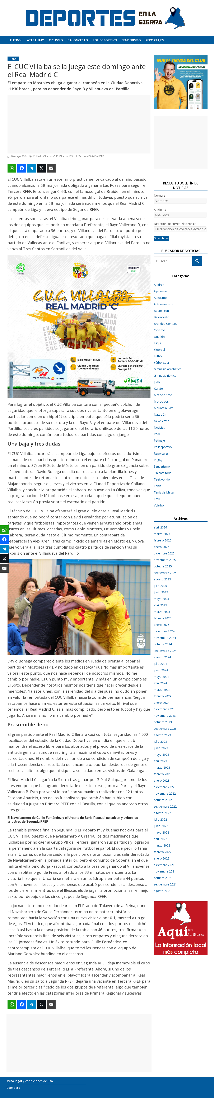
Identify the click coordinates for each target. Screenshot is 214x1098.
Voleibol (159, 505)
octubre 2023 (163, 722)
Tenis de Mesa (164, 492)
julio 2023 (160, 742)
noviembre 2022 (165, 793)
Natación (160, 414)
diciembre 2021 (164, 865)
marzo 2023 (162, 767)
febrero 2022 (162, 852)
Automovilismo (164, 304)
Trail (157, 499)
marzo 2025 (162, 612)
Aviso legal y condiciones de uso (29, 1081)
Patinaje (159, 440)
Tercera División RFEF (91, 156)
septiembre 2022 (165, 806)
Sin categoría (162, 473)
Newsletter (161, 421)
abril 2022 (160, 839)
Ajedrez (159, 285)
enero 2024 (161, 703)
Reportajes (154, 40)
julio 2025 (160, 586)
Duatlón (159, 337)
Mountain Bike (163, 408)
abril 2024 (160, 683)
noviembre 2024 (165, 638)
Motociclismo (163, 395)
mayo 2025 (161, 599)
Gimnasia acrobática (167, 369)
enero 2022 (161, 858)
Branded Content (165, 324)
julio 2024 (160, 664)
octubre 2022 (163, 800)
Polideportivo (105, 40)
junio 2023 (161, 748)
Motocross (161, 401)
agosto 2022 (162, 813)
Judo (157, 382)
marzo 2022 (162, 845)
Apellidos (160, 210)
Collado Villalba (42, 156)
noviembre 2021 (165, 871)
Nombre (159, 195)
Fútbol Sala (161, 363)
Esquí (157, 343)
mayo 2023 (161, 754)
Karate (158, 388)
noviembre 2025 (165, 560)
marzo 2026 (162, 534)
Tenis (157, 486)
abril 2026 (160, 527)
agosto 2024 (162, 657)
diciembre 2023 (164, 709)
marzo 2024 (162, 690)
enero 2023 (161, 780)
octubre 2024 (163, 644)
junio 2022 (161, 826)
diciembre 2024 (164, 631)
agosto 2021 (162, 891)
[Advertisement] (79, 124)
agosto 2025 (162, 579)
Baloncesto (78, 40)
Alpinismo (160, 291)
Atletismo (35, 40)
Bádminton (161, 311)
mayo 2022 (161, 832)
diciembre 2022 (164, 787)
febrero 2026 (162, 540)
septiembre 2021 (165, 884)
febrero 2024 (162, 696)
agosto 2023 (162, 735)
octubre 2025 (163, 566)
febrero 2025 (162, 618)
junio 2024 (161, 670)
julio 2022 (160, 819)
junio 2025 (161, 592)
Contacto (13, 1088)
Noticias (159, 427)
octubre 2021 (163, 878)
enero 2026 (161, 547)
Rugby (158, 460)
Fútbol (16, 40)
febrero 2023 (162, 774)
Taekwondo (162, 479)
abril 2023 (160, 761)
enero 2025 (161, 625)
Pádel (157, 434)
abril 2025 (160, 605)
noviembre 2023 (165, 716)
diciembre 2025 (164, 553)
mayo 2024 (161, 677)
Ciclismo (56, 40)
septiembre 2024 (165, 651)
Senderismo (131, 40)
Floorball (160, 350)
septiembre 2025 (165, 573)
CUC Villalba (60, 156)
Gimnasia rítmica (165, 376)
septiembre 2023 (165, 729)
